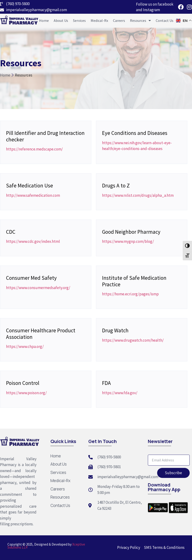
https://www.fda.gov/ (119, 392)
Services (79, 20)
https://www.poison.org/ (26, 392)
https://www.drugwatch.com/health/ (133, 340)
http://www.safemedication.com (33, 195)
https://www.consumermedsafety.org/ (38, 287)
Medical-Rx (99, 20)
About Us (61, 20)
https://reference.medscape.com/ (34, 149)
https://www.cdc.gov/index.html (33, 241)
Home (44, 20)
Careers (119, 20)
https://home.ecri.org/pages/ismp (130, 294)
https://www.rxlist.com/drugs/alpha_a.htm (138, 195)
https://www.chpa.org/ (25, 346)
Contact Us (164, 20)
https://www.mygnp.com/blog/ (128, 241)
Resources (140, 20)
